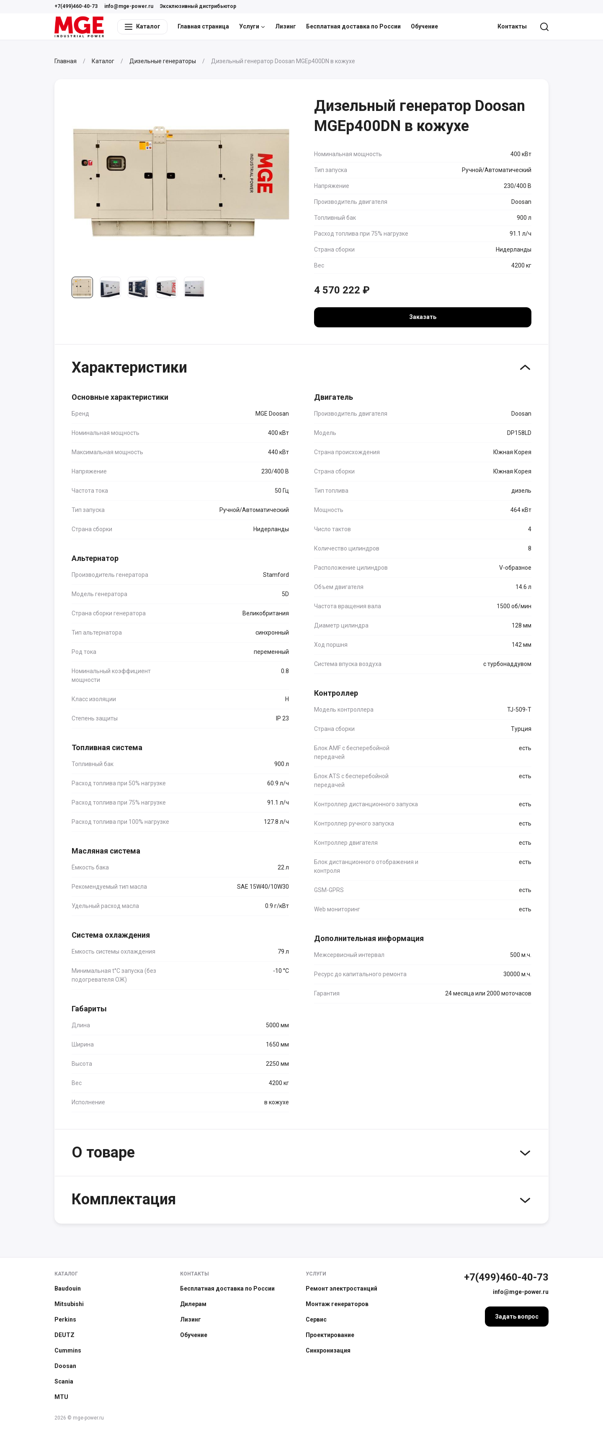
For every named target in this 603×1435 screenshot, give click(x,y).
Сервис (316, 1319)
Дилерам (193, 1304)
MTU (61, 1397)
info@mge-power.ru (128, 6)
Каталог (66, 1274)
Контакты (512, 26)
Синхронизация (328, 1350)
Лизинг (285, 26)
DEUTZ (64, 1335)
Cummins (67, 1350)
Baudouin (67, 1288)
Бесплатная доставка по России (353, 26)
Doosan (65, 1366)
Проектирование (330, 1335)
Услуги (252, 26)
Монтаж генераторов (337, 1304)
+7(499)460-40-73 (76, 6)
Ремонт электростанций (341, 1288)
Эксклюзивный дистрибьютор (198, 6)
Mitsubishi (69, 1304)
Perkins (65, 1319)
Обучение (424, 26)
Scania (63, 1381)
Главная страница (203, 26)
